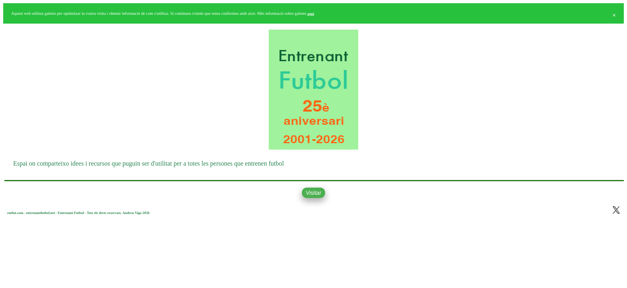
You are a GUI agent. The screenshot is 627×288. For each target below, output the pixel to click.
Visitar (313, 193)
